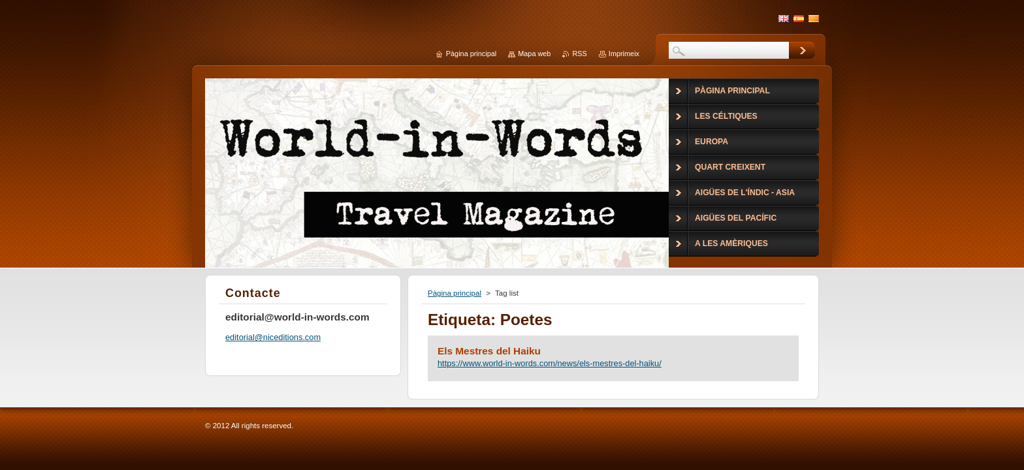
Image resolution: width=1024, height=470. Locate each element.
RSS (579, 53)
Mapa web (534, 53)
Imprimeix (624, 53)
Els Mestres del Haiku (489, 350)
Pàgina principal (454, 293)
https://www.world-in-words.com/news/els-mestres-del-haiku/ (550, 363)
